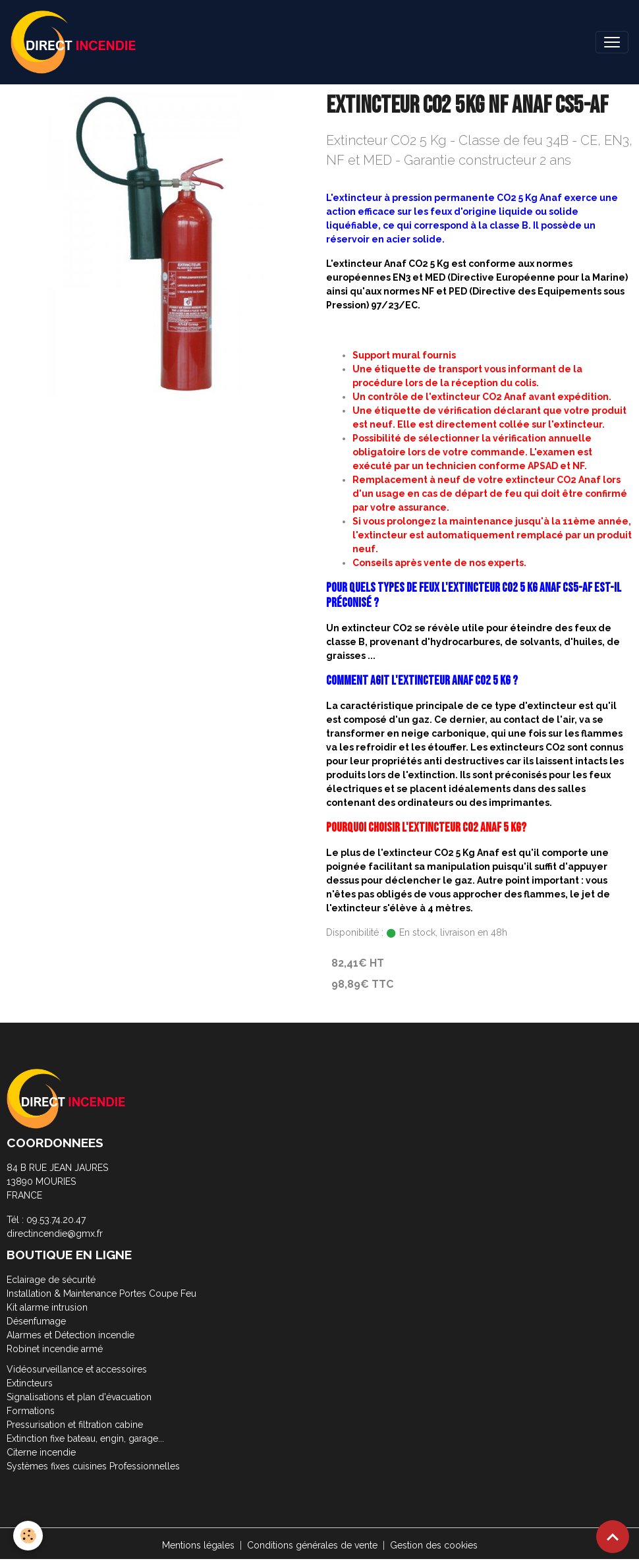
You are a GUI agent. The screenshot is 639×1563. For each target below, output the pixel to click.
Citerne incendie (41, 1452)
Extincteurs (30, 1383)
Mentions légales (198, 1545)
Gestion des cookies (434, 1545)
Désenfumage (36, 1321)
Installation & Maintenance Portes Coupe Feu (101, 1293)
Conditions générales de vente (312, 1545)
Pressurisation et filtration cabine (75, 1424)
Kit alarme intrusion (47, 1307)
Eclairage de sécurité (51, 1279)
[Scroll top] (612, 1536)
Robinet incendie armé (55, 1349)
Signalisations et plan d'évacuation (79, 1397)
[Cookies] (28, 1535)
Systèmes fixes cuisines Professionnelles (93, 1466)
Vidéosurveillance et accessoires (77, 1369)
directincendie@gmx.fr (55, 1233)
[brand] (76, 42)
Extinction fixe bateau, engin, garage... (85, 1438)
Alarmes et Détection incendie (70, 1335)
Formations (31, 1411)
